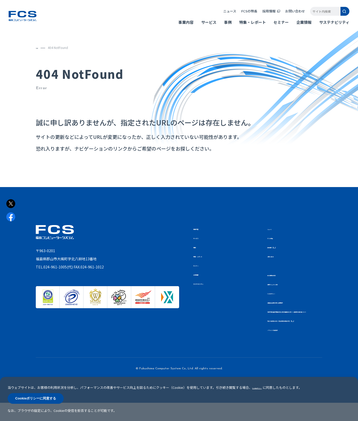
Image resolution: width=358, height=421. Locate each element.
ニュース (225, 14)
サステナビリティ (330, 25)
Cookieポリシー (278, 293)
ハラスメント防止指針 (282, 347)
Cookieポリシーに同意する (35, 398)
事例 (224, 25)
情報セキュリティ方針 (282, 284)
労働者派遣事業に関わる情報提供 (290, 302)
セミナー (277, 25)
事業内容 (182, 25)
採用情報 (264, 14)
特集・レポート (248, 25)
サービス (204, 25)
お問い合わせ (291, 14)
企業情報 (300, 25)
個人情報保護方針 (279, 274)
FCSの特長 (245, 14)
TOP (39, 47)
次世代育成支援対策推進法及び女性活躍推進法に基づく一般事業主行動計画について (293, 317)
